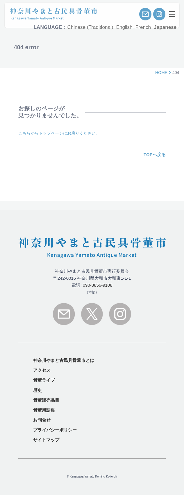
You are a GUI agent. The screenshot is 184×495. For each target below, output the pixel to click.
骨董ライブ (44, 380)
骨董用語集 (44, 410)
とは (63, 360)
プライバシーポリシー (55, 429)
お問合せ (42, 420)
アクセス (42, 370)
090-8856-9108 (97, 285)
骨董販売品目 (46, 400)
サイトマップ (46, 439)
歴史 (37, 390)
